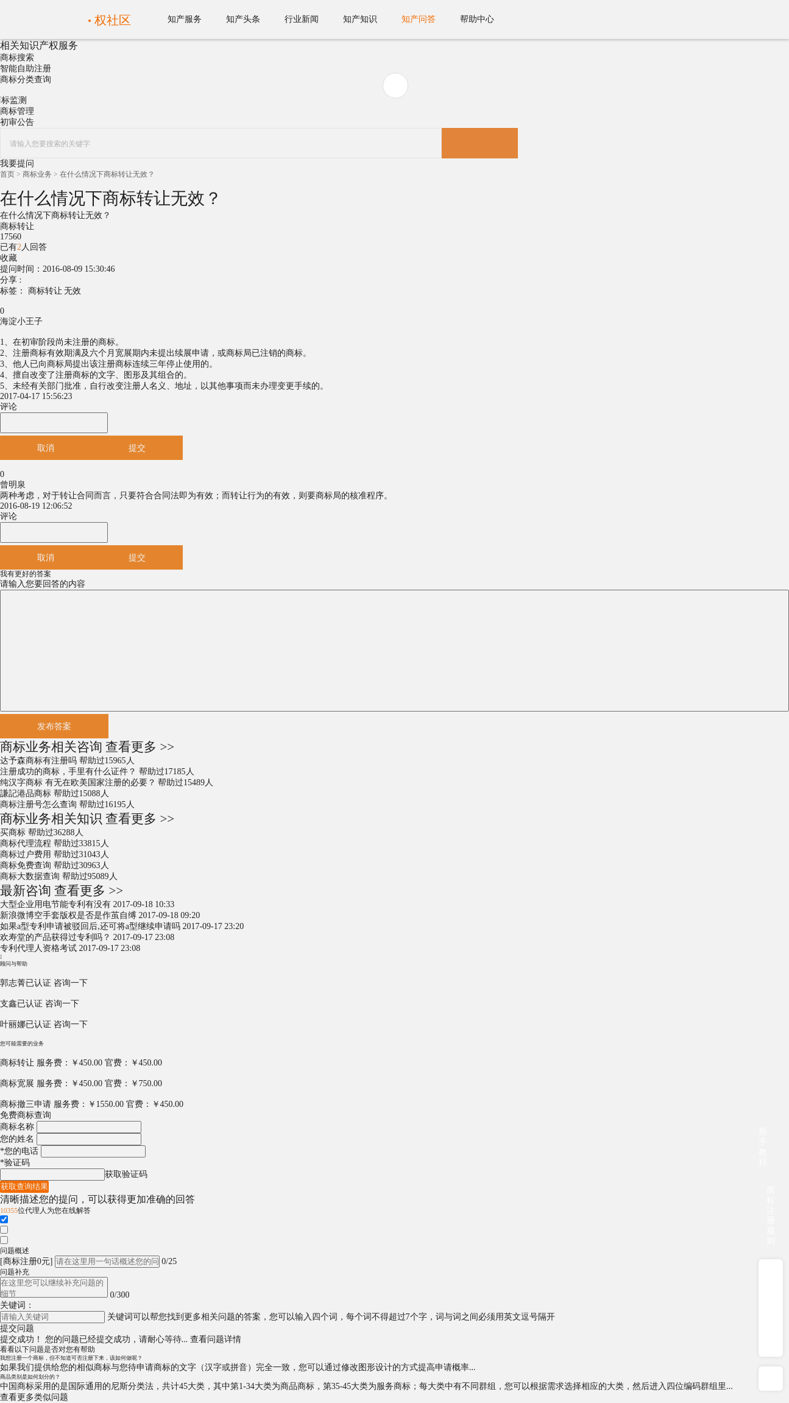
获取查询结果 (24, 1186)
